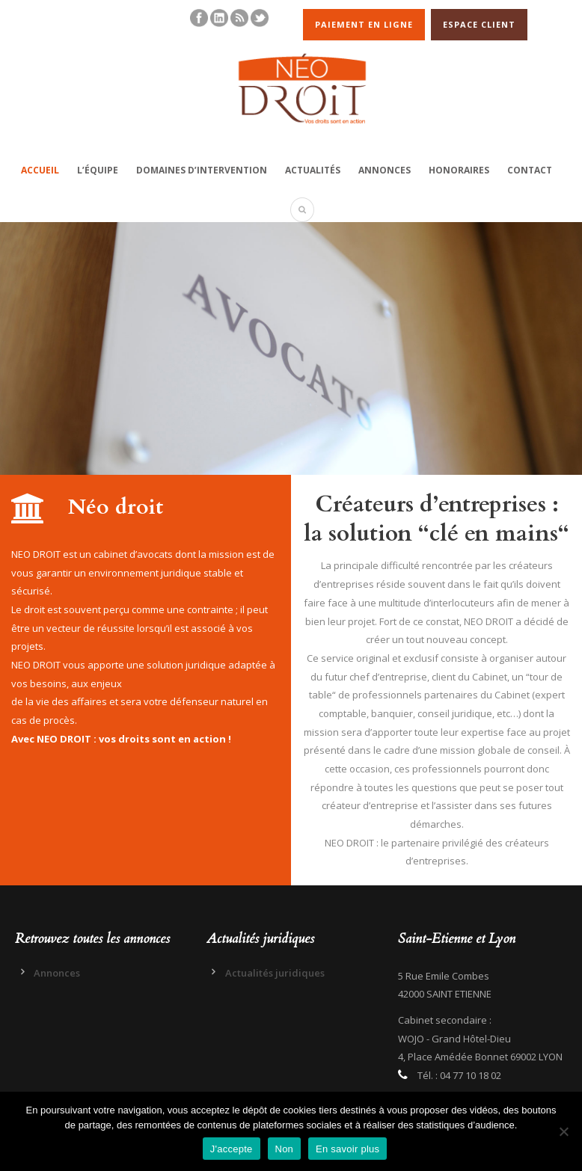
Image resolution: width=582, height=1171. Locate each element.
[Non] (563, 1131)
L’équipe (97, 170)
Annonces (384, 170)
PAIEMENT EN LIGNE (364, 24)
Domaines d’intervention (201, 170)
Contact (529, 170)
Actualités (312, 170)
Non (284, 1149)
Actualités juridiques (275, 973)
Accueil (40, 170)
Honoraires (459, 170)
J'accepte (231, 1149)
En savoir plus (347, 1149)
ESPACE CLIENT (479, 24)
